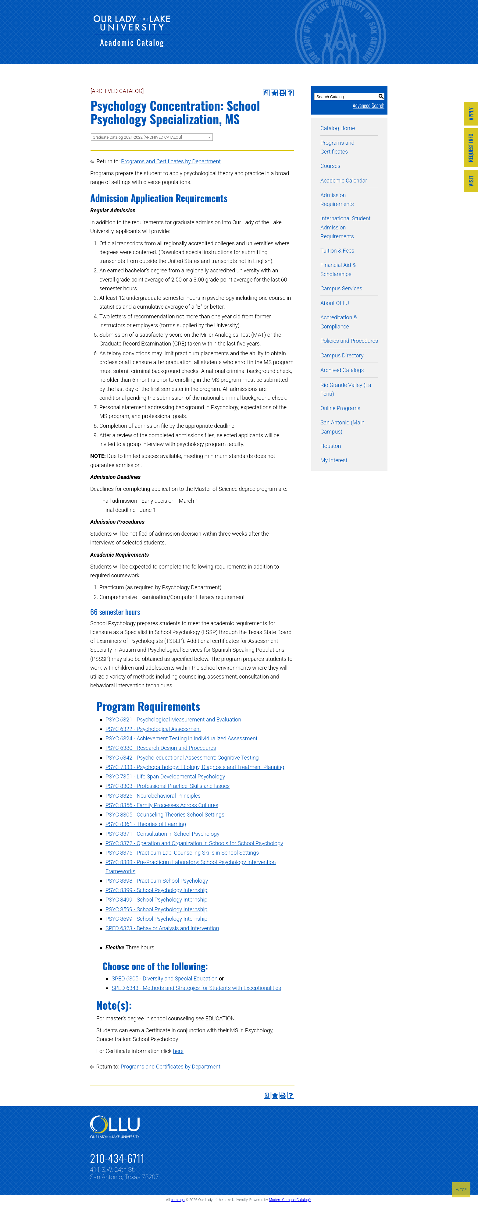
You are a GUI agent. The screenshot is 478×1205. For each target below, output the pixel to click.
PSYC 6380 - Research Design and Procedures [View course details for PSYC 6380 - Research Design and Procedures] (160, 748)
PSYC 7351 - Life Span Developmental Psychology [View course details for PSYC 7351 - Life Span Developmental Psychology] (165, 776)
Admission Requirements (337, 199)
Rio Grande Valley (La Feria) (345, 389)
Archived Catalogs (342, 370)
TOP (461, 1190)
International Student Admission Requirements (345, 227)
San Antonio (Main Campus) (342, 426)
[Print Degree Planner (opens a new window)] (266, 93)
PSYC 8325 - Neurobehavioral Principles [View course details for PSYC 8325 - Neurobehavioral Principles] (153, 795)
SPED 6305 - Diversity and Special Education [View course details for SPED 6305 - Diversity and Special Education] (165, 978)
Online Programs (340, 408)
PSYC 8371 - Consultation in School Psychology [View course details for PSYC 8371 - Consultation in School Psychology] (162, 834)
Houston (330, 446)
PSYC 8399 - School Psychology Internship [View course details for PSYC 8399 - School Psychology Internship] (156, 890)
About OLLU (334, 303)
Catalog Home (337, 128)
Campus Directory (341, 355)
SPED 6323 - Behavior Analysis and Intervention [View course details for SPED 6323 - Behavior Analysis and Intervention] (162, 928)
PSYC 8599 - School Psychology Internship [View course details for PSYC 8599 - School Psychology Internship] (156, 909)
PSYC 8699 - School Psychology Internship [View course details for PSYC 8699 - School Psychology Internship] (156, 919)
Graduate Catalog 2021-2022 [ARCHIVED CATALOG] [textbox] (137, 137)
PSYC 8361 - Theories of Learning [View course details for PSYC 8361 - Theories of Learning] (145, 824)
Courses (330, 166)
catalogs (177, 1200)
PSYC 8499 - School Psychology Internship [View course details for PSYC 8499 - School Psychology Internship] (156, 899)
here (178, 1051)
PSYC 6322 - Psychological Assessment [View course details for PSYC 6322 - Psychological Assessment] (153, 729)
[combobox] (152, 137)
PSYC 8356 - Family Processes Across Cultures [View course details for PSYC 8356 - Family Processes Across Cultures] (161, 805)
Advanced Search (368, 105)
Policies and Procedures (349, 341)
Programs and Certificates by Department (171, 161)
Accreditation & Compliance (338, 321)
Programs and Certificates (337, 147)
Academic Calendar (343, 180)
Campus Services (341, 288)
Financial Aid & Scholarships (338, 269)
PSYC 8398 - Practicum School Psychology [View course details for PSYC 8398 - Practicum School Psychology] (156, 880)
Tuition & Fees (337, 250)
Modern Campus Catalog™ (290, 1200)
